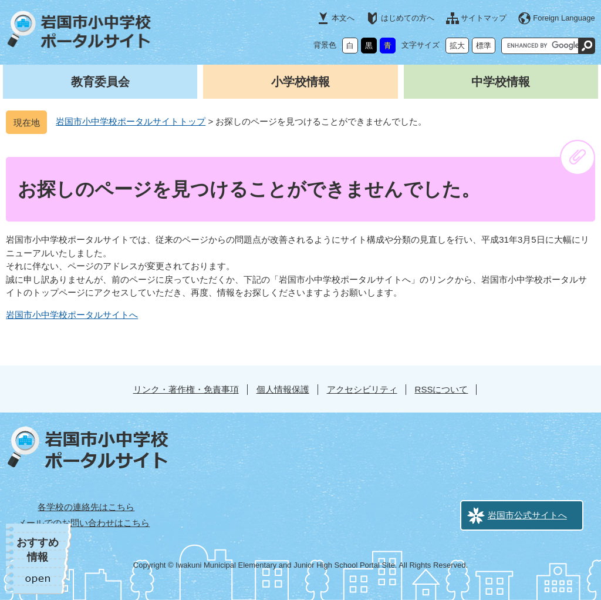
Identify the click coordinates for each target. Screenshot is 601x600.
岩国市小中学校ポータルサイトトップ (130, 121)
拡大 (457, 45)
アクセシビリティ (362, 389)
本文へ (343, 18)
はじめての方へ (407, 18)
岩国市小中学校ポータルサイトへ (72, 315)
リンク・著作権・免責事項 (186, 389)
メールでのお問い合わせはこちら (84, 523)
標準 (483, 45)
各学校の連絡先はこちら (86, 507)
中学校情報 (500, 81)
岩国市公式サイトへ (527, 515)
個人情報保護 (282, 389)
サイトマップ (484, 18)
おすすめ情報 (37, 550)
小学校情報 (300, 81)
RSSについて (441, 389)
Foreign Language (564, 18)
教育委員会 (100, 81)
